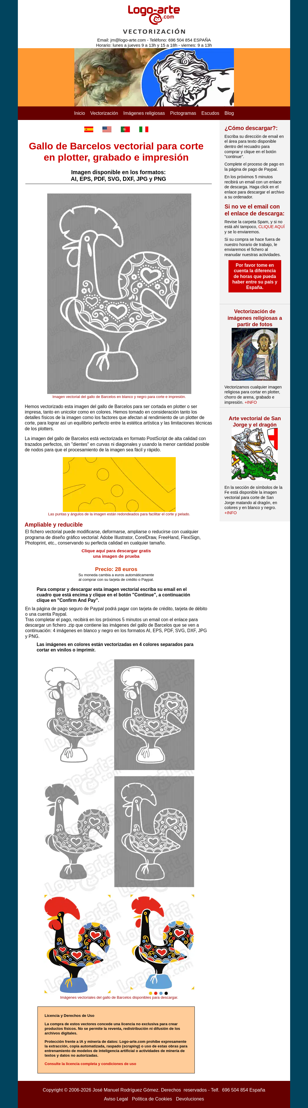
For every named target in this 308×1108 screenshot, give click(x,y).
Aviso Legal (116, 1098)
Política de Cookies (152, 1098)
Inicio (79, 113)
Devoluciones (190, 1098)
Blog (229, 113)
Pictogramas (183, 113)
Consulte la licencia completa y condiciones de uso (90, 1064)
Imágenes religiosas (144, 113)
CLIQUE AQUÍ (271, 226)
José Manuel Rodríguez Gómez (125, 1089)
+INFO (251, 402)
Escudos (210, 113)
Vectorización (104, 113)
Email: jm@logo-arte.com (121, 39)
